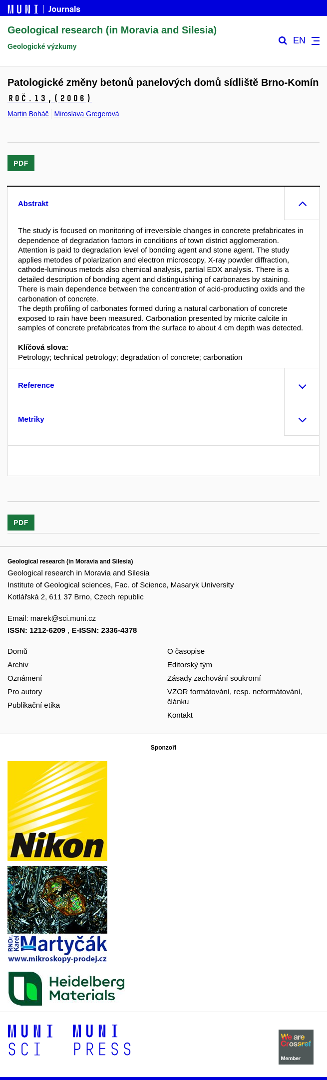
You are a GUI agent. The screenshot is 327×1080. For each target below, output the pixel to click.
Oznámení (24, 678)
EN (299, 40)
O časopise (186, 651)
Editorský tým (189, 664)
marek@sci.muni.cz (63, 618)
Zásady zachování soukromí (214, 678)
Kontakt (180, 715)
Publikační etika (33, 705)
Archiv (17, 664)
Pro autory (24, 691)
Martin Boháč (27, 114)
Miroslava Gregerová (86, 114)
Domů (17, 651)
